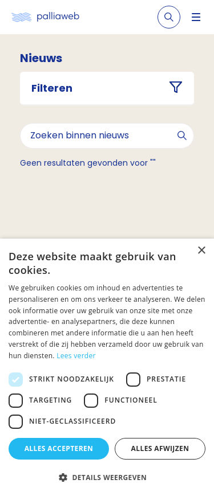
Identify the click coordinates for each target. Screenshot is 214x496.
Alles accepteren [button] (59, 448)
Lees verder (76, 355)
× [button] (201, 251)
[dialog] (107, 367)
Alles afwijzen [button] (160, 448)
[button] (107, 477)
